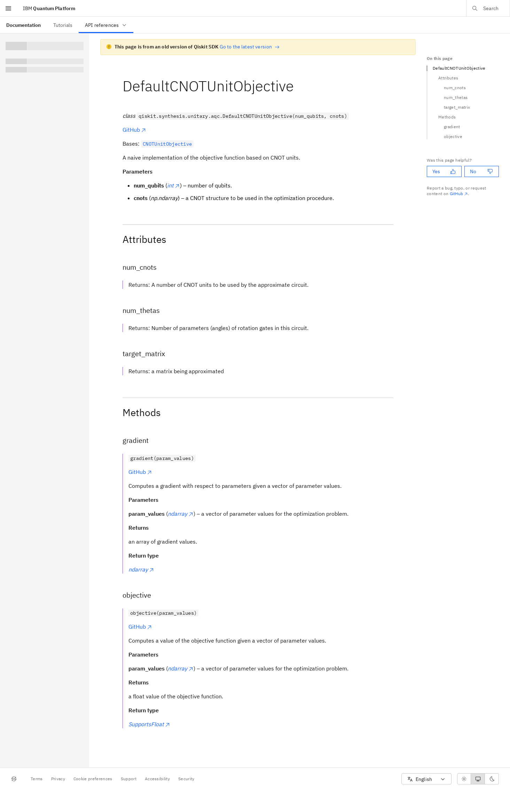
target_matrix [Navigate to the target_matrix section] (457, 107)
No (481, 171)
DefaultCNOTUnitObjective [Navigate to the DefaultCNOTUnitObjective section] (459, 68)
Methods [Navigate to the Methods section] (447, 117)
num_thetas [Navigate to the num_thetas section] (456, 97)
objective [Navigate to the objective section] (453, 136)
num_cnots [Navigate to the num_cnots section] (455, 87)
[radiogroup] (478, 778)
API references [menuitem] (106, 25)
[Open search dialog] (488, 8)
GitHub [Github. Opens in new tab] (459, 193)
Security (186, 778)
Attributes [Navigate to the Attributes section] (448, 77)
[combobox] (426, 779)
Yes (444, 171)
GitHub (134, 129)
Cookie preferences (92, 778)
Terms (37, 778)
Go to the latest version (250, 47)
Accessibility (157, 778)
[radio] (464, 778)
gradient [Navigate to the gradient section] (452, 126)
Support (128, 778)
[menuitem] (23, 25)
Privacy (58, 778)
